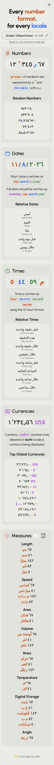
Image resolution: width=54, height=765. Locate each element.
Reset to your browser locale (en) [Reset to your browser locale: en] (27, 42)
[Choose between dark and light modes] (49, 5)
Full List (43, 536)
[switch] (36, 536)
